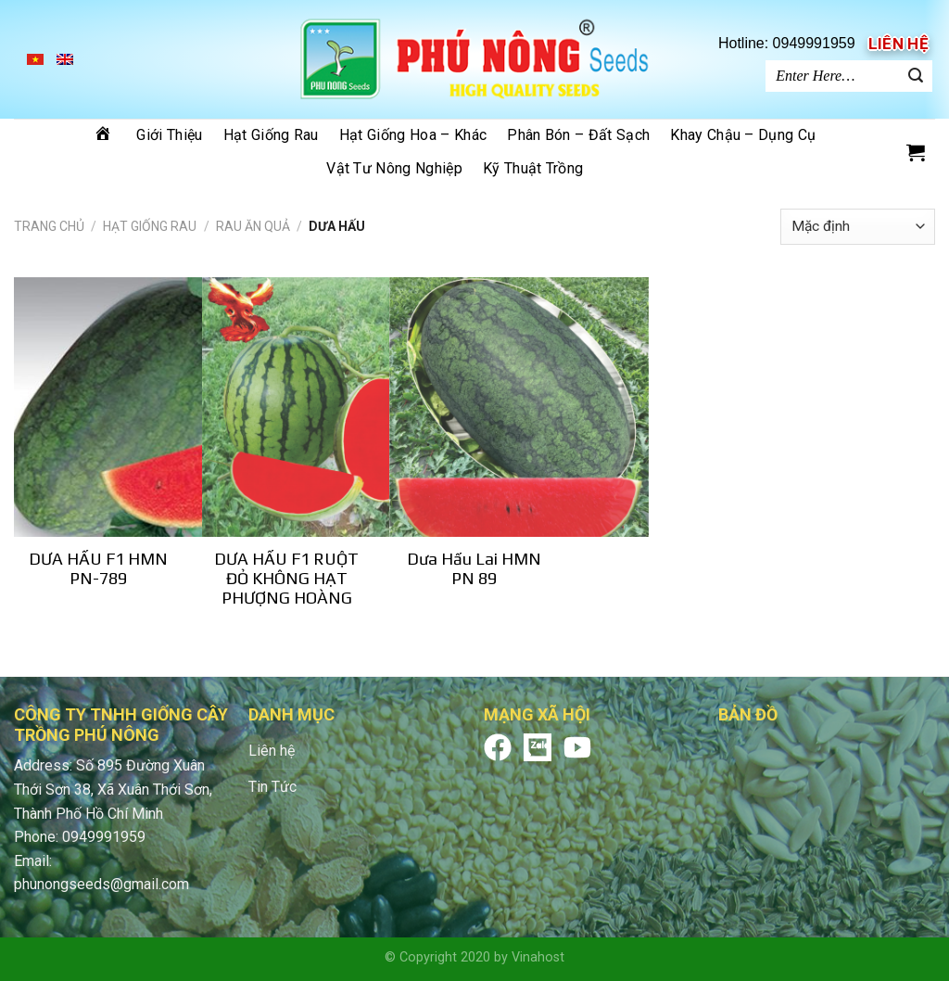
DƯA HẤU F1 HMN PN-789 (98, 568)
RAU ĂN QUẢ (253, 226)
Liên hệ (898, 43)
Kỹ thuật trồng (533, 168)
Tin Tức (272, 787)
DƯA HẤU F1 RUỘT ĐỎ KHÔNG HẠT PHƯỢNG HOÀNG (286, 578)
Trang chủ (49, 226)
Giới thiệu (169, 135)
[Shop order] (857, 227)
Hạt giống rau (271, 135)
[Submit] (915, 76)
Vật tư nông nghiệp (394, 168)
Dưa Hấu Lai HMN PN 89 (474, 568)
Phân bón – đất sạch (578, 135)
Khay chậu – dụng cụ (743, 135)
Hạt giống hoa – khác (413, 135)
